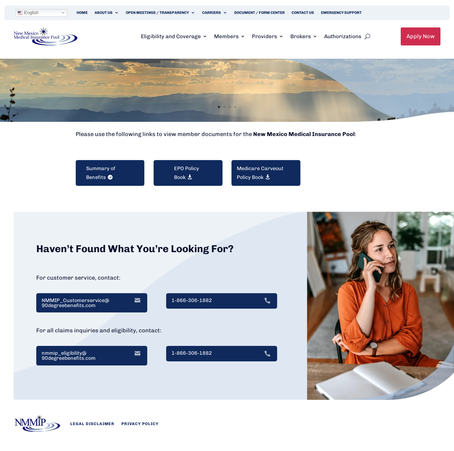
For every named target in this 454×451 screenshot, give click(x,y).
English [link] (28, 12)
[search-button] (367, 36)
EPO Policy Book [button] (186, 172)
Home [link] (82, 12)
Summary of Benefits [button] (100, 172)
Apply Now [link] (420, 36)
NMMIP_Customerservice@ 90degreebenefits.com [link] (75, 303)
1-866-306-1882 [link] (192, 300)
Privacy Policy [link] (140, 423)
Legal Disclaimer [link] (92, 423)
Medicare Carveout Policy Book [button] (260, 172)
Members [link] (226, 36)
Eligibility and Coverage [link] (171, 36)
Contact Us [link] (303, 12)
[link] (46, 43)
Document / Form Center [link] (259, 12)
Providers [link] (264, 36)
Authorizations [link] (342, 36)
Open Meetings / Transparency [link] (157, 12)
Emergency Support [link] (341, 12)
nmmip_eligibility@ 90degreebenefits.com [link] (69, 356)
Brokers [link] (300, 36)
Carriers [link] (211, 12)
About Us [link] (104, 12)
